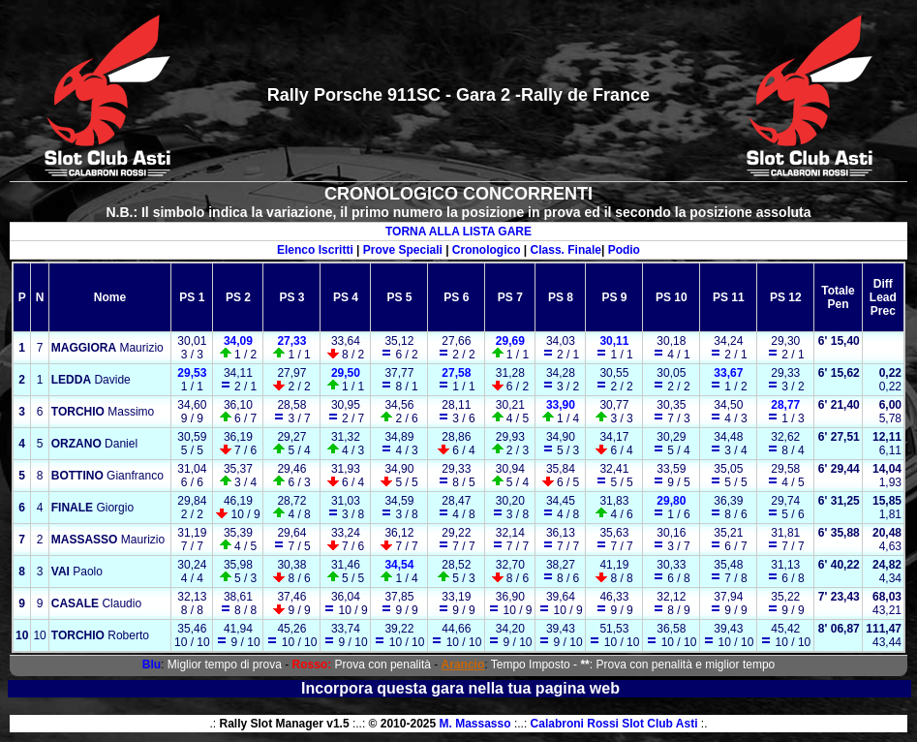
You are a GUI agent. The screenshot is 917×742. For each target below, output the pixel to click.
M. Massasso (475, 723)
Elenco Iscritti (315, 250)
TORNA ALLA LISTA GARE (458, 231)
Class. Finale (566, 250)
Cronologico (486, 250)
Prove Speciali (403, 250)
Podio (624, 250)
